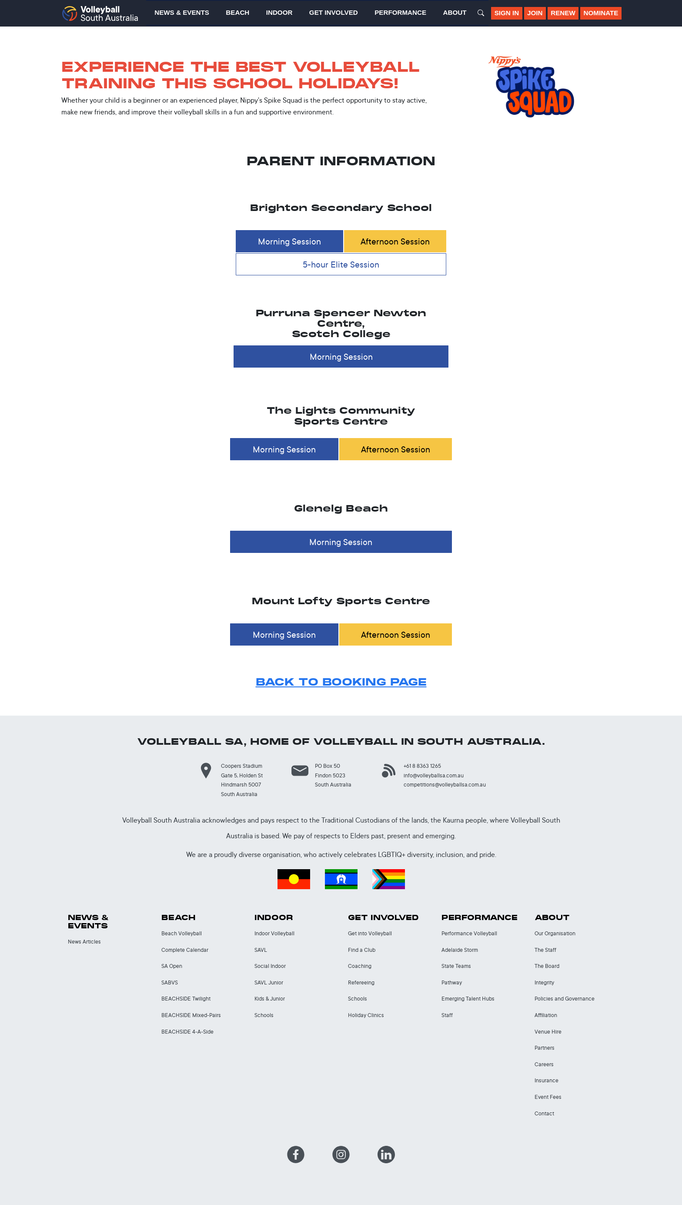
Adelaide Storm (459, 950)
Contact (544, 1113)
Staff (447, 1015)
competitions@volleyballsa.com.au (445, 784)
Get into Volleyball (370, 933)
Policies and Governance (565, 998)
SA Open (171, 966)
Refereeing (361, 982)
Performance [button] (400, 12)
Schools (264, 1015)
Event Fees (548, 1097)
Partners (545, 1047)
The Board (547, 966)
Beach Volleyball (181, 933)
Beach (178, 918)
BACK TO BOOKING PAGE (341, 682)
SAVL (260, 950)
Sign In (507, 13)
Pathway (451, 982)
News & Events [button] (181, 12)
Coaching (359, 966)
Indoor (273, 918)
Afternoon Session (395, 241)
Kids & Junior (269, 998)
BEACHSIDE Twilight (186, 998)
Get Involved (383, 918)
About (552, 918)
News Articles (84, 941)
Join (534, 13)
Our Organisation (555, 933)
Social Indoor (270, 966)
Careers (544, 1064)
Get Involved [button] (333, 12)
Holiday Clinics (366, 1015)
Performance (479, 918)
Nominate (601, 13)
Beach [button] (237, 12)
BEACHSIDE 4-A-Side (187, 1031)
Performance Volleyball (469, 933)
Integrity (544, 982)
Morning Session (289, 241)
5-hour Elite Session (341, 264)
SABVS (169, 982)
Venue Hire (548, 1031)
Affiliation (546, 1015)
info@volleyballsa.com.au (434, 775)
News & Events (88, 922)
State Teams (456, 966)
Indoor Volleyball (274, 933)
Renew (563, 13)
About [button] (455, 12)
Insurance (546, 1080)
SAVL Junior (268, 982)
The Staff (545, 950)
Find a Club (361, 950)
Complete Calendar (184, 950)
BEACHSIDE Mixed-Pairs (191, 1015)
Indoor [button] (279, 12)
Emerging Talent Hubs (468, 998)
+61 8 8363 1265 (422, 766)
